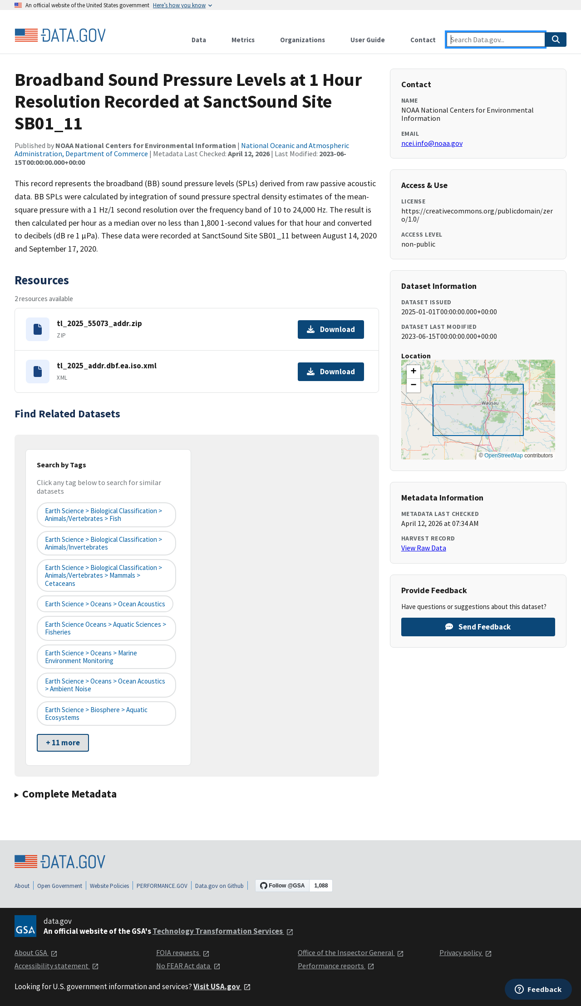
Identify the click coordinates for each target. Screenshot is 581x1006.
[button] (413, 372)
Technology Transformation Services (223, 931)
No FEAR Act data (188, 965)
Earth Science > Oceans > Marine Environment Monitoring (91, 657)
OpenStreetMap (503, 455)
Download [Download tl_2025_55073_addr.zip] (331, 329)
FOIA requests (183, 952)
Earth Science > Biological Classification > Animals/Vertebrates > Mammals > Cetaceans (103, 575)
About (22, 886)
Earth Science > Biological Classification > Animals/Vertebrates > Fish (103, 514)
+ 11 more (63, 743)
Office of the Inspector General (351, 952)
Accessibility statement (57, 965)
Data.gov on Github (219, 886)
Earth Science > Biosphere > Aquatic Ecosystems (96, 713)
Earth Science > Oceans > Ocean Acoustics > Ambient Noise (105, 685)
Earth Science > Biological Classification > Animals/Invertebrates (103, 543)
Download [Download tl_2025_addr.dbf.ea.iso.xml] (331, 372)
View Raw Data (423, 547)
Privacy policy (465, 952)
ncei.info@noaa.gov (432, 143)
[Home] (60, 35)
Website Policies (109, 886)
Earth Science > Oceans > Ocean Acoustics (105, 604)
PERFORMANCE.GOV (162, 886)
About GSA (36, 952)
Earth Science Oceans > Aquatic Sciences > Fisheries (105, 628)
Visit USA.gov (222, 986)
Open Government (59, 886)
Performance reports (336, 965)
